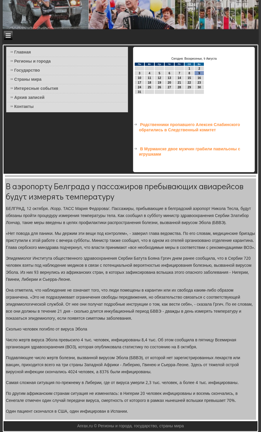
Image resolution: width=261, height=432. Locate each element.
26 (159, 87)
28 (179, 87)
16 (199, 78)
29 (189, 87)
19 (159, 82)
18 (149, 82)
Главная (22, 52)
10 (139, 78)
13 (169, 78)
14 (179, 78)
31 (139, 92)
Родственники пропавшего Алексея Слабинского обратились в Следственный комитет (189, 127)
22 (189, 82)
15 (189, 78)
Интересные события (36, 88)
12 (159, 78)
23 (199, 82)
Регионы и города (32, 61)
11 (149, 78)
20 (169, 82)
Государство (27, 70)
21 (179, 82)
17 (139, 82)
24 (139, 87)
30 (199, 87)
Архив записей (29, 97)
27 (169, 87)
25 (149, 87)
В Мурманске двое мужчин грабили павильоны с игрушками (189, 152)
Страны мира (28, 79)
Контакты (24, 106)
